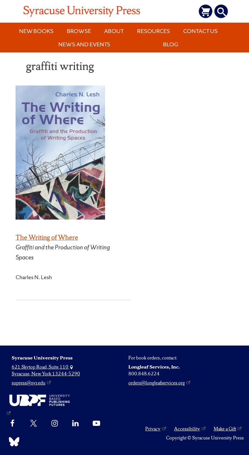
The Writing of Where (47, 237)
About (114, 31)
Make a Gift (225, 429)
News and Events (84, 44)
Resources (153, 31)
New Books (36, 31)
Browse (79, 31)
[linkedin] (75, 423)
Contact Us (200, 31)
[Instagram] (54, 423)
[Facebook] (12, 423)
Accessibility (187, 429)
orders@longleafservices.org (156, 383)
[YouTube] (96, 423)
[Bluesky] (12, 442)
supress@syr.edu (28, 383)
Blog (170, 44)
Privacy (152, 429)
